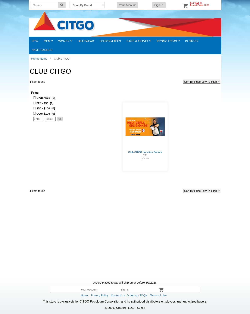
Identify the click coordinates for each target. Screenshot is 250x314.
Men (48, 41)
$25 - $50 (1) (44, 103)
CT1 (145, 155)
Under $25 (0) (45, 97)
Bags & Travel (139, 41)
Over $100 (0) (45, 113)
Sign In (158, 5)
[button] (60, 119)
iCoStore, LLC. (125, 307)
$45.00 (145, 158)
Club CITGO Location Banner (145, 152)
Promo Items (168, 41)
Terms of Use (158, 295)
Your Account (127, 5)
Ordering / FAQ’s (137, 295)
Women (65, 41)
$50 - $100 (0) (45, 108)
